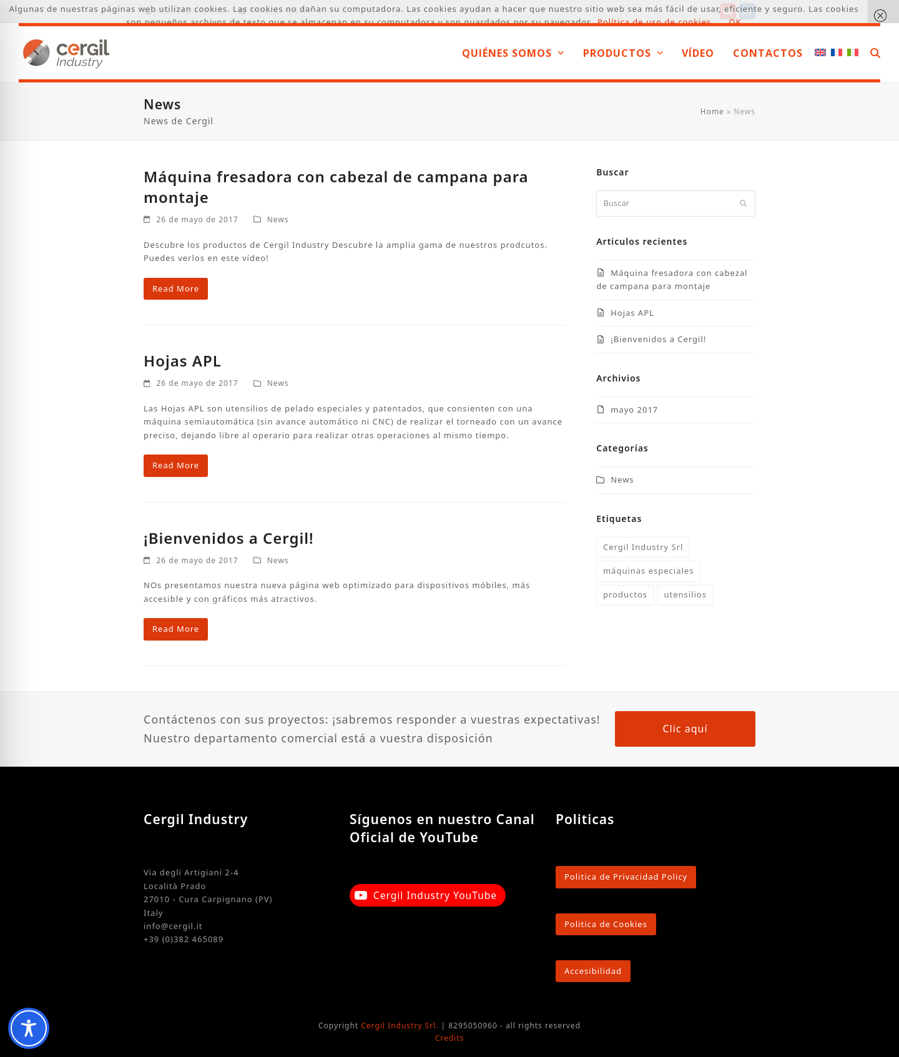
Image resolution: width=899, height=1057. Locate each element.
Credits (449, 1038)
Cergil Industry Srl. (399, 1025)
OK (735, 21)
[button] (875, 52)
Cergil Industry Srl (643, 547)
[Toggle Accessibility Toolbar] (28, 1028)
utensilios (685, 594)
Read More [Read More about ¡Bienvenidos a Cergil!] (175, 628)
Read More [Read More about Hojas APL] (175, 465)
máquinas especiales (648, 570)
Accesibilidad (593, 970)
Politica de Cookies (605, 924)
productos (625, 594)
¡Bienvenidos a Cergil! (229, 538)
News (278, 219)
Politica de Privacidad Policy (625, 876)
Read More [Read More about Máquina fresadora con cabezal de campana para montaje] (175, 288)
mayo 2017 (634, 409)
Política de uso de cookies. (655, 21)
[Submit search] (743, 203)
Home (712, 111)
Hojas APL (183, 360)
